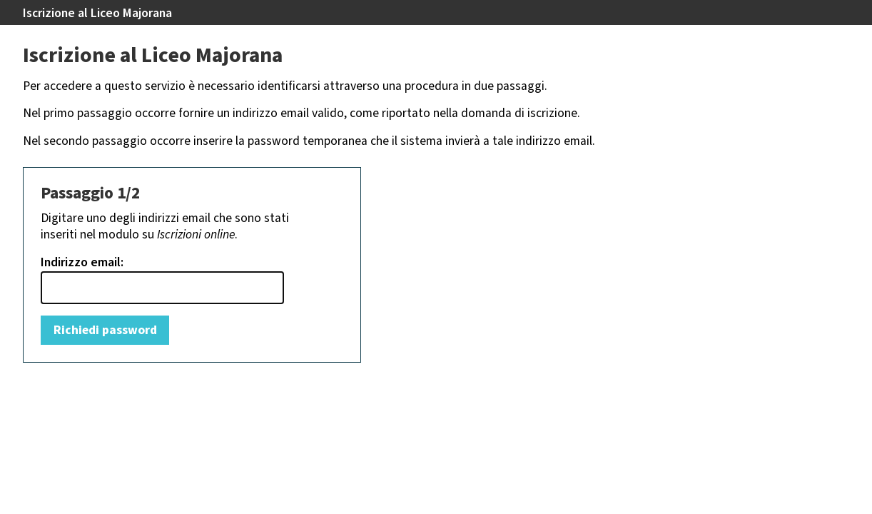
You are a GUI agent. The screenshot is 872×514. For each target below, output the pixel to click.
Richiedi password (105, 330)
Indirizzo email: (82, 263)
